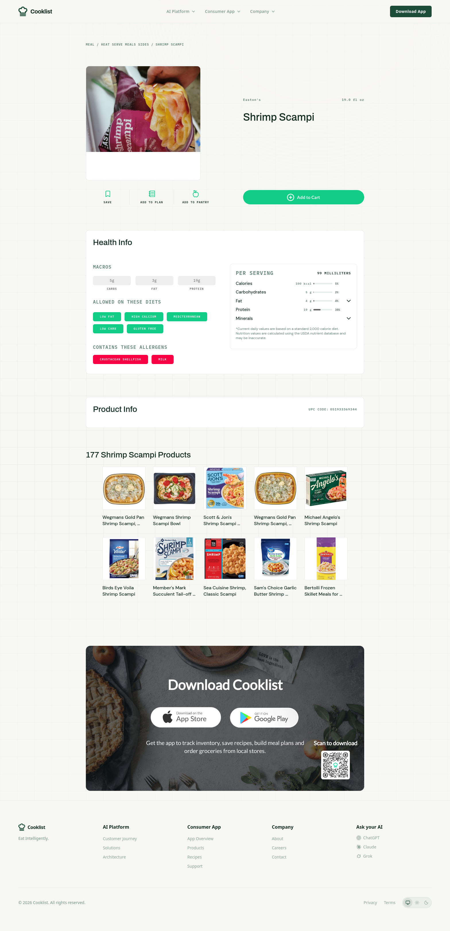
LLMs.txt (349, 902)
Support (195, 866)
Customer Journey (120, 838)
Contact (279, 857)
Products (195, 847)
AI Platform (181, 11)
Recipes (194, 857)
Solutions (111, 847)
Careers (279, 847)
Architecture (114, 857)
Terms (389, 902)
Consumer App (223, 11)
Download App (411, 11)
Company (263, 11)
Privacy (370, 902)
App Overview (200, 838)
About (277, 838)
